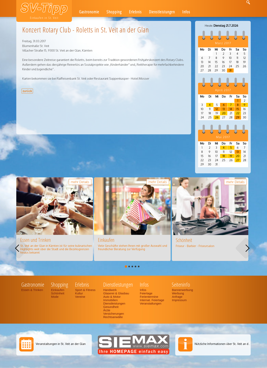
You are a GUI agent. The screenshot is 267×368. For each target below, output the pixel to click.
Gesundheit (111, 306)
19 (231, 156)
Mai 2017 (223, 137)
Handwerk (110, 290)
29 (237, 117)
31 (230, 70)
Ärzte (106, 310)
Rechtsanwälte (113, 317)
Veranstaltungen (150, 303)
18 (223, 156)
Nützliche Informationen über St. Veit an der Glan (226, 344)
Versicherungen (113, 313)
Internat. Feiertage (152, 300)
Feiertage (146, 293)
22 (237, 113)
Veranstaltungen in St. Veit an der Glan (61, 344)
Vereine (80, 296)
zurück (27, 91)
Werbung (178, 293)
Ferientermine (149, 296)
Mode (55, 296)
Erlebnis (135, 12)
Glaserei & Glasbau (116, 293)
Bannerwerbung (182, 290)
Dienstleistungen (162, 12)
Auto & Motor (112, 296)
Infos (186, 12)
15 (237, 109)
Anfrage (177, 296)
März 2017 (223, 43)
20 (223, 113)
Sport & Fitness (85, 290)
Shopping (114, 12)
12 (217, 109)
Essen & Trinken (32, 290)
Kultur (79, 293)
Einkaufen (57, 290)
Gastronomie (89, 12)
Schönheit (57, 293)
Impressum (179, 300)
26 (217, 117)
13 (224, 109)
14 (231, 109)
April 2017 (223, 90)
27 (237, 160)
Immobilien (110, 300)
